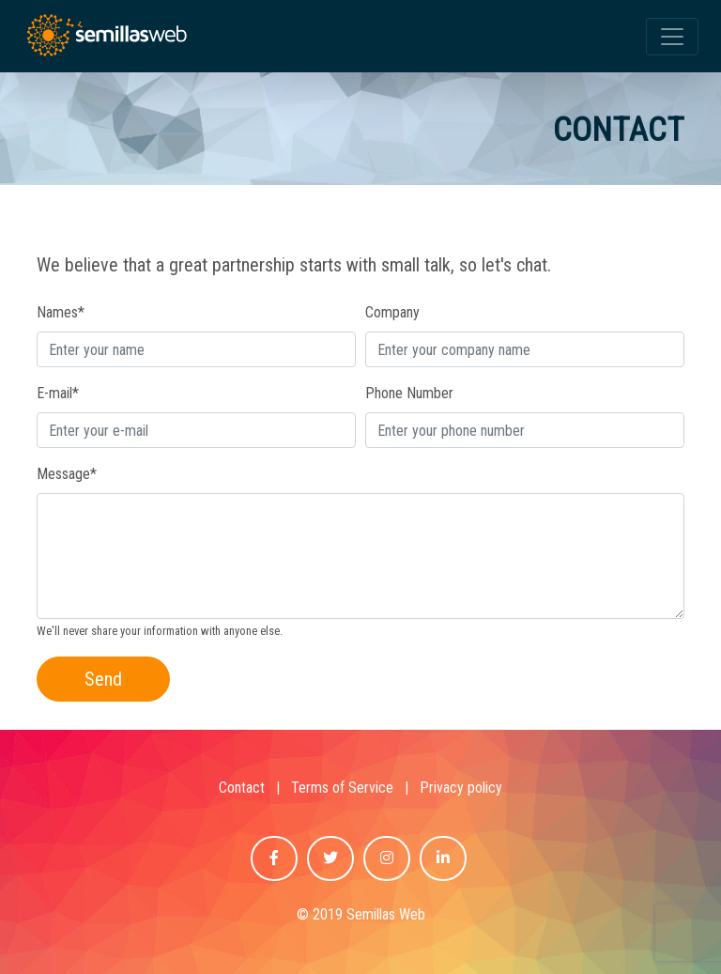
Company (392, 312)
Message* (67, 474)
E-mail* (58, 393)
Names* (60, 312)
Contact (242, 787)
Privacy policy (461, 787)
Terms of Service (342, 787)
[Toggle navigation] (672, 36)
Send (103, 679)
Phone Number (409, 393)
